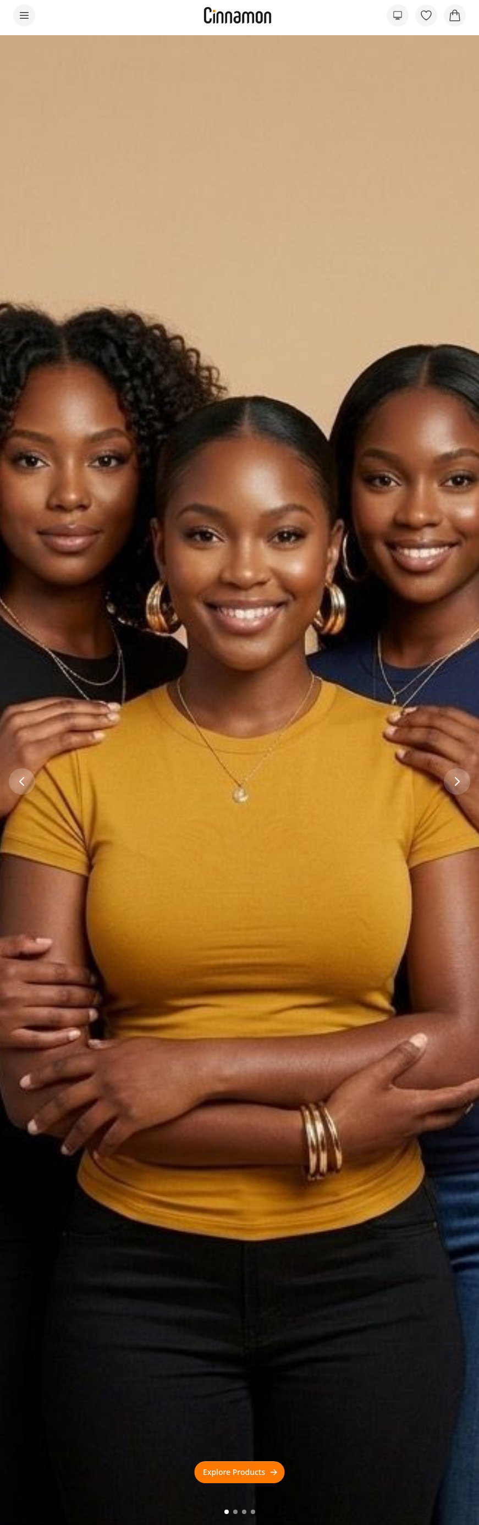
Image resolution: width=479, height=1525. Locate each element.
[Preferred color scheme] (398, 15)
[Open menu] (24, 15)
